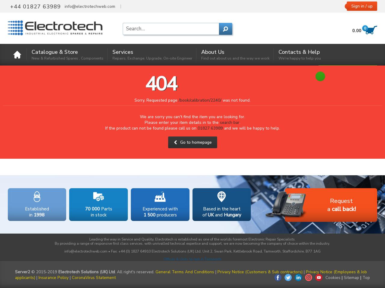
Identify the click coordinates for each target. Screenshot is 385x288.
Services (152, 54)
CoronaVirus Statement (94, 277)
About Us (235, 54)
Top (366, 277)
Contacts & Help (300, 54)
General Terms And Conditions (185, 272)
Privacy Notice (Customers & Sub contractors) (260, 272)
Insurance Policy (53, 277)
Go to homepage (193, 142)
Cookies (332, 277)
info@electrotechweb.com (90, 6)
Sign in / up (362, 6)
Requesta (320, 205)
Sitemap (351, 277)
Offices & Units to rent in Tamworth (192, 259)
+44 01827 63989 (35, 6)
